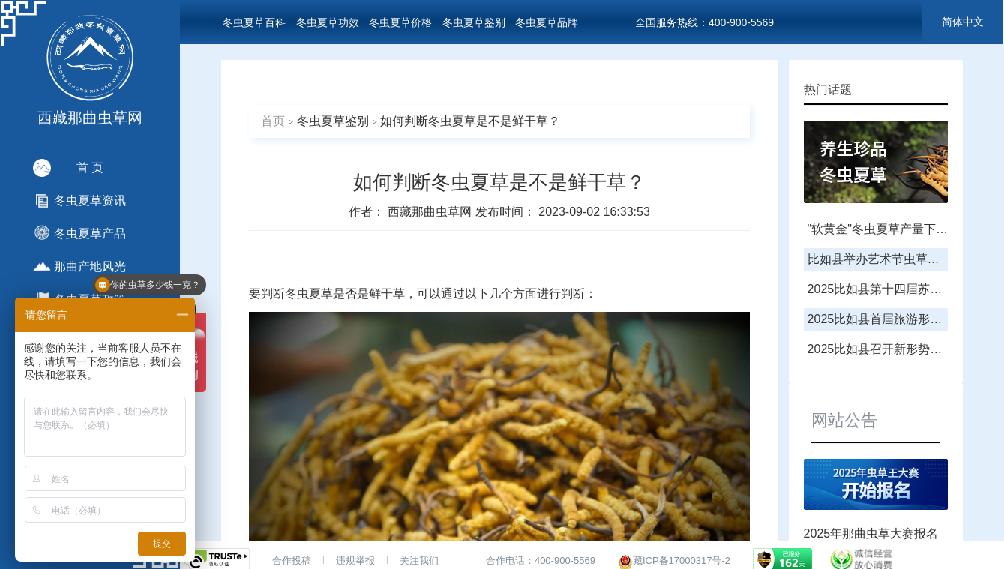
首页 (273, 121)
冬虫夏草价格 (400, 22)
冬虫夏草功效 (327, 22)
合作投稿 (291, 560)
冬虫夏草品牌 (546, 22)
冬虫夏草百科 (254, 22)
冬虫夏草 (309, 293)
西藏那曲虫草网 (431, 211)
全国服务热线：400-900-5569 (704, 22)
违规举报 (355, 560)
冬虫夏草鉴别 (473, 22)
